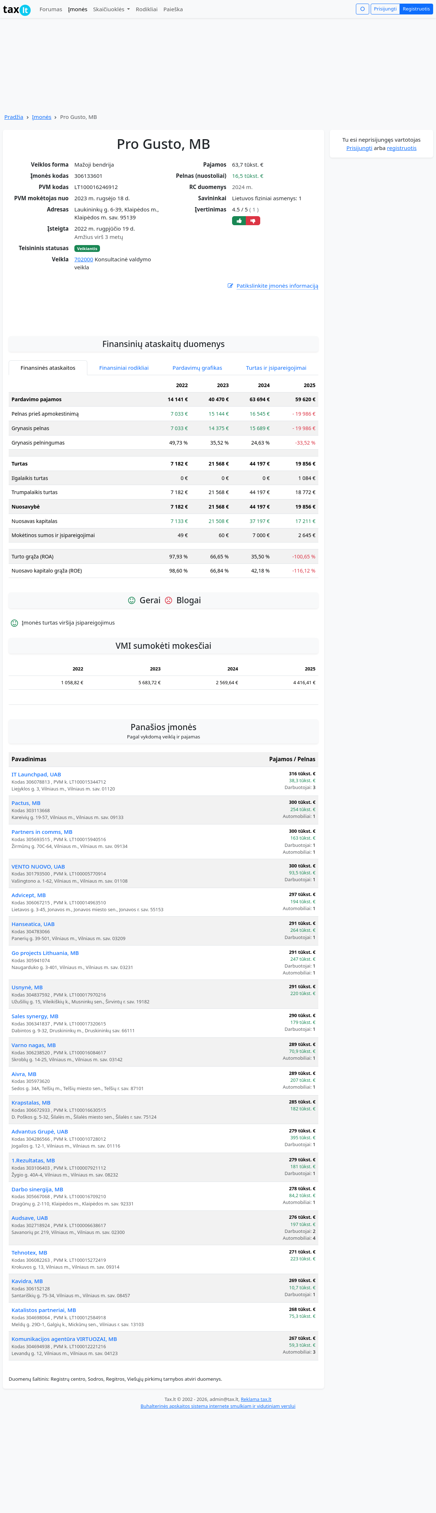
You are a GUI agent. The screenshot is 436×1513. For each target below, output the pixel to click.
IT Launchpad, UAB (36, 843)
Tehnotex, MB (29, 1321)
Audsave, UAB (30, 1286)
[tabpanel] (163, 550)
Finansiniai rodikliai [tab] (124, 436)
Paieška (173, 9)
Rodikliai (146, 9)
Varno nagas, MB (34, 1114)
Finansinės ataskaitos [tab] (48, 436)
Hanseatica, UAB (33, 992)
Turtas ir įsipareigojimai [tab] (276, 436)
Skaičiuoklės (109, 9)
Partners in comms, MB (42, 900)
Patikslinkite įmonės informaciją (272, 286)
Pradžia (13, 116)
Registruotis (416, 8)
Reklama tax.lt (256, 1468)
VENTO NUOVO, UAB (38, 935)
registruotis (402, 147)
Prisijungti (385, 8)
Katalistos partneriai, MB (44, 1379)
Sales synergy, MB (35, 1085)
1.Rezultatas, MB (33, 1229)
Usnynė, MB (27, 1056)
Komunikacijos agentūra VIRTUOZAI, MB (64, 1407)
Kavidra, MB (27, 1350)
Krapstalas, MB (31, 1171)
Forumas (50, 9)
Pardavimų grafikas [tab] (197, 436)
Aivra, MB (24, 1142)
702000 (83, 259)
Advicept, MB (29, 964)
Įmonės (77, 9)
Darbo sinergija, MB (37, 1258)
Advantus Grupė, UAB (40, 1200)
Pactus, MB (26, 871)
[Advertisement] (163, 378)
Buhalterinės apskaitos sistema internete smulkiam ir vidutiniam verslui (217, 1475)
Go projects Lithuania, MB (45, 1021)
